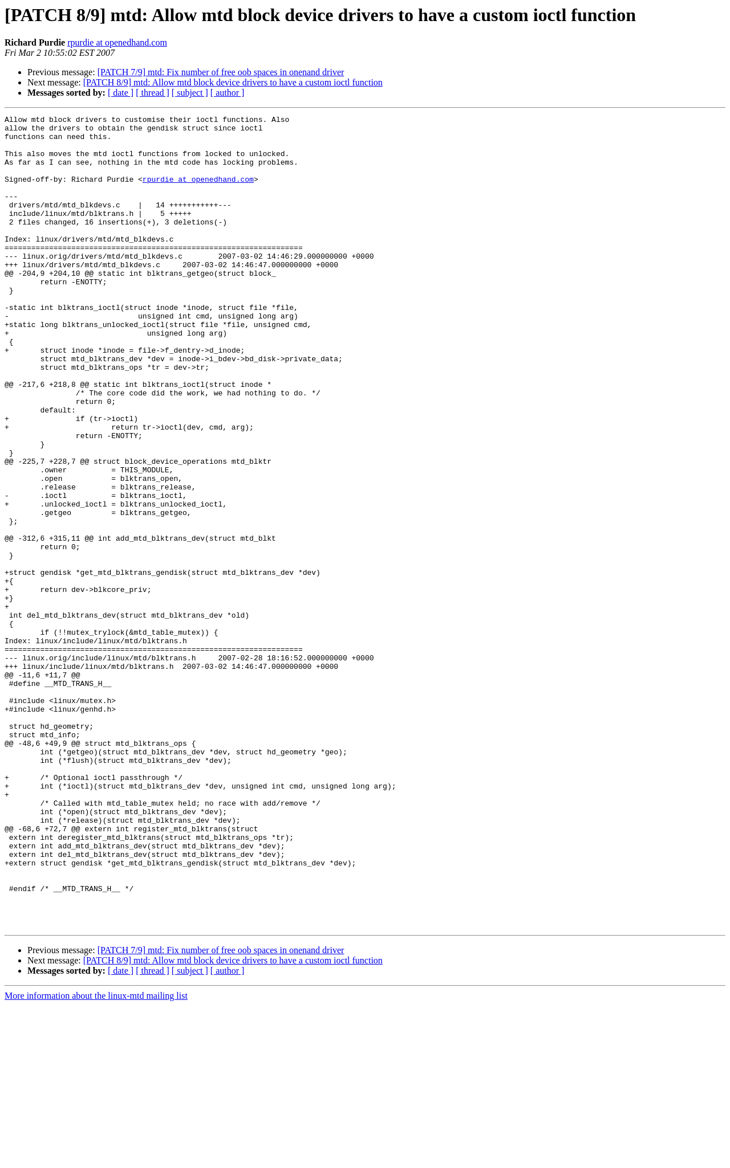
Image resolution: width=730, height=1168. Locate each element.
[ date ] (120, 92)
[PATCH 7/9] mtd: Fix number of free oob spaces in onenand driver (221, 72)
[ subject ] (190, 92)
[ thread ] (152, 92)
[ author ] (227, 92)
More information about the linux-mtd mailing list (96, 1158)
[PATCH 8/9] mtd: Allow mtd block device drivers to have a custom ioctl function (233, 82)
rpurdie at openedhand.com (117, 42)
